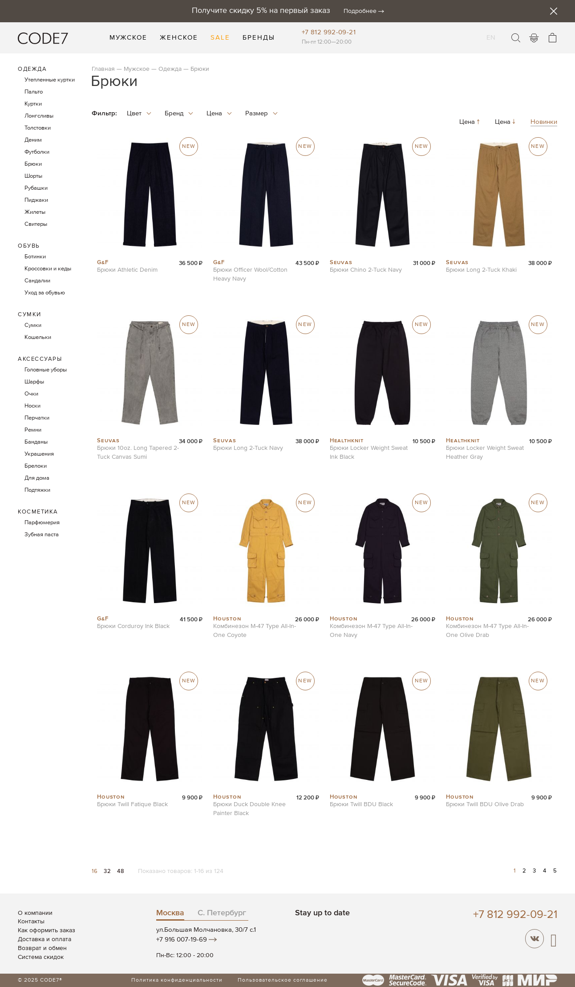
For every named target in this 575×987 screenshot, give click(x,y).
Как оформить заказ (46, 930)
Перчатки (36, 418)
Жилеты (34, 212)
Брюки (33, 164)
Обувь (29, 246)
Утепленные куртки (49, 80)
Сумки (29, 315)
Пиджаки (36, 200)
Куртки (33, 104)
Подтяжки (37, 490)
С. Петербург (222, 913)
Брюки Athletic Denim (127, 270)
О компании (35, 913)
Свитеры (35, 224)
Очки (31, 394)
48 (120, 871)
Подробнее (360, 11)
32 (108, 871)
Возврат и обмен (42, 948)
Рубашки (36, 188)
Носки (32, 406)
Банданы (36, 442)
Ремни (32, 430)
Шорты (33, 176)
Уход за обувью (44, 293)
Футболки (36, 152)
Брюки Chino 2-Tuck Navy (366, 270)
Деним (33, 140)
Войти (534, 37)
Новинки (543, 122)
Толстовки (37, 128)
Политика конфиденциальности (177, 980)
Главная (103, 69)
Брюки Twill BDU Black (361, 804)
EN (491, 32)
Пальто (33, 92)
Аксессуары (40, 359)
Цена (470, 122)
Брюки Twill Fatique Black (132, 804)
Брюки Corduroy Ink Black (133, 626)
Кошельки (37, 337)
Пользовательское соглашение (283, 980)
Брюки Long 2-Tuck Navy (248, 448)
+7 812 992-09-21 (329, 32)
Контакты (31, 921)
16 (95, 871)
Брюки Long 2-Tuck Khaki (481, 270)
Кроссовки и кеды (47, 269)
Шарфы (34, 382)
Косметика (38, 512)
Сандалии (37, 281)
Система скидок (41, 957)
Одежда (170, 69)
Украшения (39, 454)
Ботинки (35, 257)
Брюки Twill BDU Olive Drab (485, 804)
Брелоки (35, 466)
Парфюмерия (42, 523)
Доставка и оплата (44, 939)
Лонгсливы (38, 116)
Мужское (137, 69)
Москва (170, 913)
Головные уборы (45, 370)
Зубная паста (41, 535)
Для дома (36, 478)
